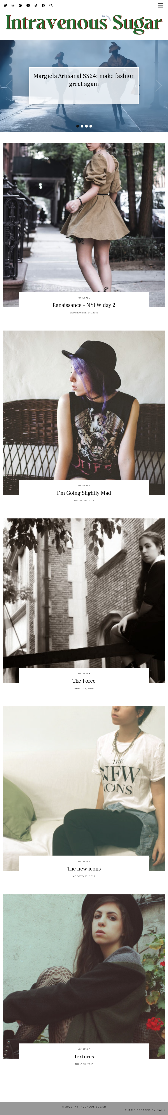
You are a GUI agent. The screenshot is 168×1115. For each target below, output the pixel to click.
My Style (84, 297)
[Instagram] (13, 5)
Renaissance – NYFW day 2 (84, 305)
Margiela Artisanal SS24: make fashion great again (84, 80)
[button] (162, 6)
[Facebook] (43, 5)
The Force (84, 680)
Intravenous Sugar (90, 1106)
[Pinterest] (20, 5)
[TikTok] (36, 5)
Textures (84, 1056)
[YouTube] (28, 5)
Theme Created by (145, 1110)
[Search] (51, 5)
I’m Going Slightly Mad (84, 492)
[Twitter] (5, 5)
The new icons (84, 868)
